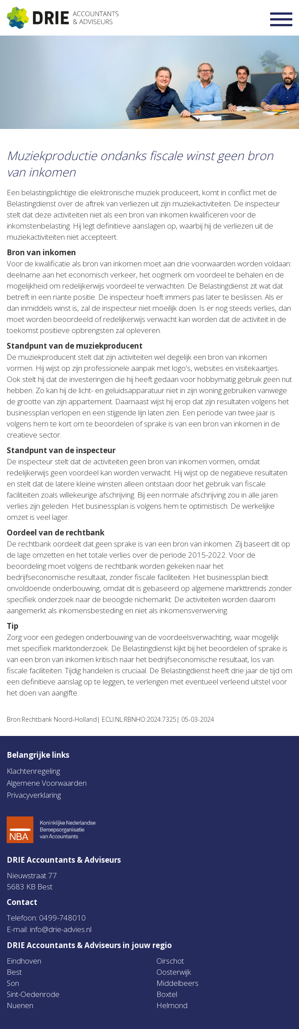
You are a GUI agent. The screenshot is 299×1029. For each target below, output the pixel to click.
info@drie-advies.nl (61, 929)
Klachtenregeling (33, 771)
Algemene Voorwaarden (47, 783)
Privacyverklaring (34, 795)
